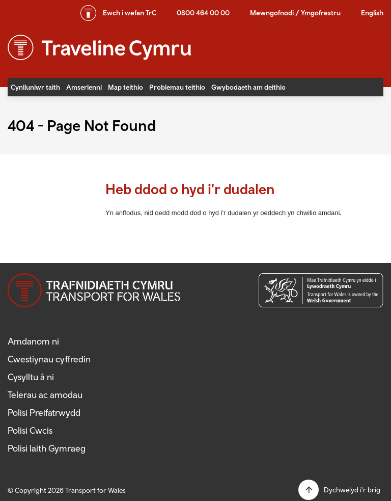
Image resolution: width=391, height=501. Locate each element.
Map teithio (125, 87)
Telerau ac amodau (45, 394)
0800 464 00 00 (203, 13)
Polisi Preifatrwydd (44, 412)
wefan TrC (129, 13)
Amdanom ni (33, 341)
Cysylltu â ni (31, 377)
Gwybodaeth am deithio (248, 87)
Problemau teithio (177, 87)
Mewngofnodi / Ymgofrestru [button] (295, 13)
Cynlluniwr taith (35, 87)
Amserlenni (84, 87)
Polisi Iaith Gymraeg (47, 448)
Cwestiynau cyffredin (49, 359)
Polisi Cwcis (30, 430)
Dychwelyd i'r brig (352, 490)
